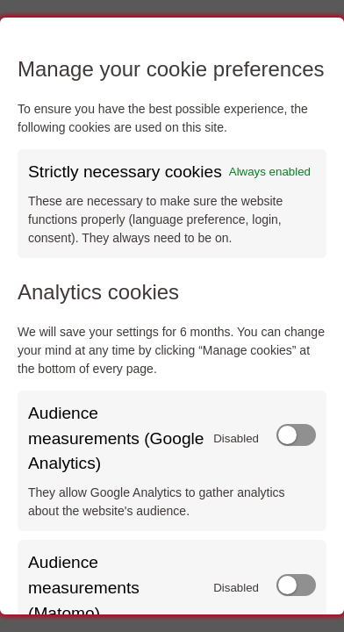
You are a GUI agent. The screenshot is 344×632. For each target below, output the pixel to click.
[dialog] (172, 316)
